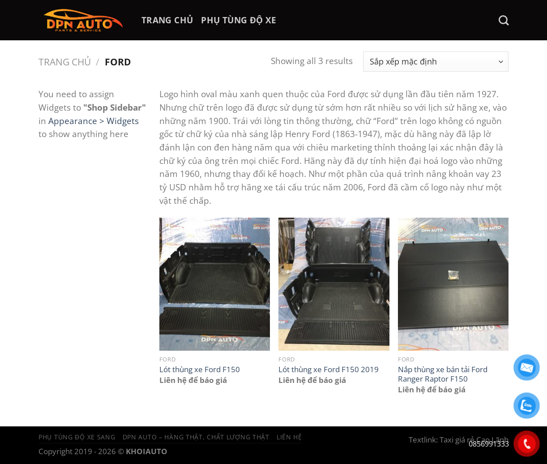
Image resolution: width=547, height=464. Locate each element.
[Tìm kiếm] (504, 20)
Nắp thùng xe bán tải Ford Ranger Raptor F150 (442, 374)
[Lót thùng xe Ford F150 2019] (333, 284)
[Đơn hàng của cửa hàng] (436, 62)
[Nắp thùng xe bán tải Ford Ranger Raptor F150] (453, 284)
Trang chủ (64, 61)
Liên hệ (289, 437)
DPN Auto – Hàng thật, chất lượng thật (196, 437)
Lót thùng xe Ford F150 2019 (328, 369)
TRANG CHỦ (167, 20)
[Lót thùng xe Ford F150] (214, 284)
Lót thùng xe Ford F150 (199, 369)
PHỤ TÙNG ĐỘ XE (238, 20)
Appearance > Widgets (93, 120)
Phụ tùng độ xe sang (76, 437)
